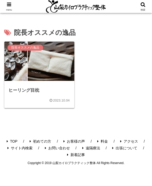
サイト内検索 (20, 148)
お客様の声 (74, 141)
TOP (12, 141)
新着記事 (76, 155)
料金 (102, 141)
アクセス (129, 141)
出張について (124, 148)
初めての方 (40, 141)
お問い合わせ (57, 148)
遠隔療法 (91, 148)
